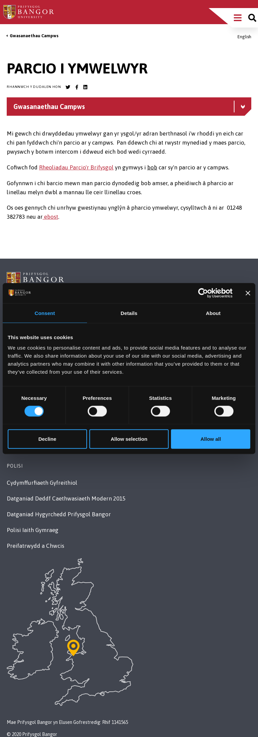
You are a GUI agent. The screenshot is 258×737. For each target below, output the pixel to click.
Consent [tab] (45, 313)
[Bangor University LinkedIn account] (85, 87)
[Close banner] (248, 293)
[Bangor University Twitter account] (68, 87)
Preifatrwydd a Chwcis (35, 545)
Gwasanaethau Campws (34, 35)
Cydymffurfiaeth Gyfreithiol (42, 482)
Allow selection (129, 439)
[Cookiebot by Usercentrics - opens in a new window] (203, 293)
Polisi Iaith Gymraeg (32, 530)
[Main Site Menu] (237, 18)
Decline (47, 439)
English (244, 37)
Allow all (211, 439)
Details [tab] (129, 313)
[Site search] (252, 18)
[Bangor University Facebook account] (77, 87)
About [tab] (213, 313)
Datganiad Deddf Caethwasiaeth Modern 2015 (66, 498)
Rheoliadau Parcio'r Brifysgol (76, 167)
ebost (50, 216)
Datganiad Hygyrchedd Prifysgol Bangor (59, 514)
